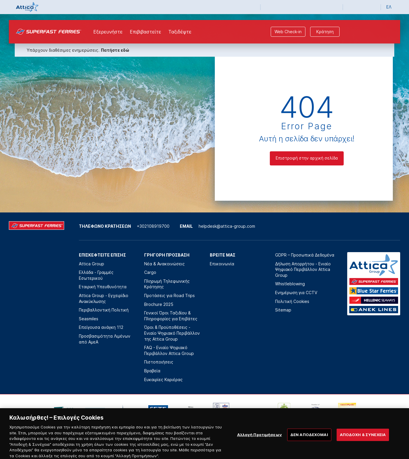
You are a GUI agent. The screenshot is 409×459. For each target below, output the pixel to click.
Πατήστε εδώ (115, 50)
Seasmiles (88, 318)
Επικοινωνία (222, 263)
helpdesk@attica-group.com (227, 226)
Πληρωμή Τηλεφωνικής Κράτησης (167, 284)
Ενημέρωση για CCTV (296, 292)
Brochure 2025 (158, 304)
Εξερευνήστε (108, 32)
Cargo (150, 272)
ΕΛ (388, 6)
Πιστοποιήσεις (158, 361)
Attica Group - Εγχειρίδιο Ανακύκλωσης (103, 298)
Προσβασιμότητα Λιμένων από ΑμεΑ (104, 339)
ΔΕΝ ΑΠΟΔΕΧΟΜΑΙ (309, 437)
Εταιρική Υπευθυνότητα (103, 286)
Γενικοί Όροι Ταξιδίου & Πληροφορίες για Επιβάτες (170, 315)
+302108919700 (153, 226)
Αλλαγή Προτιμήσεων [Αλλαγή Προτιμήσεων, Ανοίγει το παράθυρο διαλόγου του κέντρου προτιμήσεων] (259, 437)
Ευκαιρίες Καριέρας (163, 379)
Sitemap (283, 309)
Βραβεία (152, 370)
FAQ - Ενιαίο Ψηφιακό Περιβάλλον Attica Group (169, 350)
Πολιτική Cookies (292, 301)
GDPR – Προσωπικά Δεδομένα (304, 254)
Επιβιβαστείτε (145, 32)
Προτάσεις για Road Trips (169, 295)
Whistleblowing (290, 283)
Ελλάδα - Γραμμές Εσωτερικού (96, 275)
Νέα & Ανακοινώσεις (164, 263)
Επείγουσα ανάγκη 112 (101, 327)
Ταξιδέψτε (180, 32)
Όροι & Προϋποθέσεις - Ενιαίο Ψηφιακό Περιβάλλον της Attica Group (172, 333)
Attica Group (91, 263)
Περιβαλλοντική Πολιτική (104, 309)
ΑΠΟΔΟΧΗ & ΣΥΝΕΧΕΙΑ (363, 437)
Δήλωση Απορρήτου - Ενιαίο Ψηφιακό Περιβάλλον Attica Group (303, 269)
